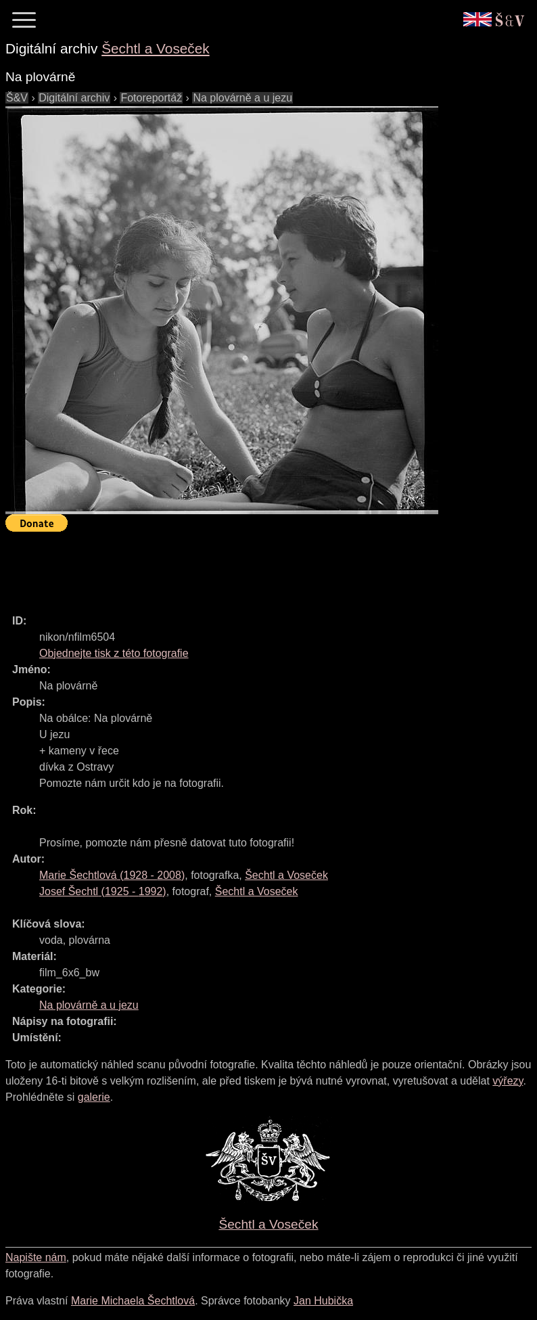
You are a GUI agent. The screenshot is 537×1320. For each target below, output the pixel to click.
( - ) (112, 875)
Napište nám (35, 1257)
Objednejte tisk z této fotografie (114, 653)
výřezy (507, 1081)
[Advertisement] (251, 567)
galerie (94, 1097)
